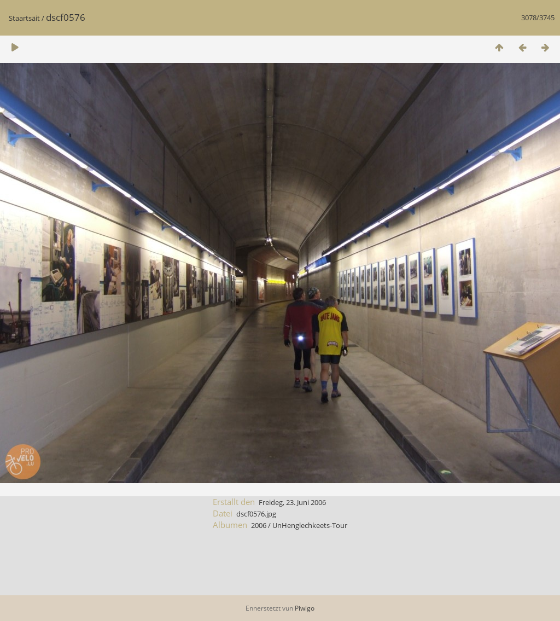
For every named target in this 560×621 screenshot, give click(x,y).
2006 (258, 525)
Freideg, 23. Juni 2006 (292, 502)
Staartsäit (24, 18)
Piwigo (304, 608)
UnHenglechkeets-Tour (309, 525)
